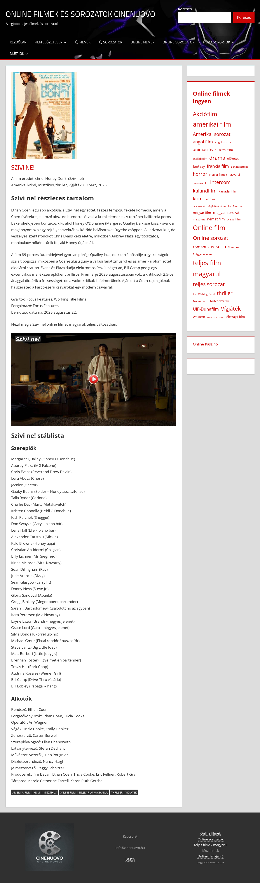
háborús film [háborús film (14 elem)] (200, 183)
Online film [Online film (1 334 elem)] (209, 227)
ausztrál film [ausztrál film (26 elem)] (224, 150)
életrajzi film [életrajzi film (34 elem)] (235, 316)
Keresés (185, 8)
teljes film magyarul (93, 792)
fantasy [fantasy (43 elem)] (199, 166)
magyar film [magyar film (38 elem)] (202, 212)
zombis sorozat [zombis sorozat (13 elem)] (215, 317)
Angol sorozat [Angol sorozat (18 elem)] (223, 142)
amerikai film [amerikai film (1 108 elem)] (212, 124)
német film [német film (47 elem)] (216, 219)
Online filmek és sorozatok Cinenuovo (80, 14)
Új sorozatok (110, 42)
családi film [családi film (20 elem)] (200, 159)
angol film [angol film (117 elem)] (203, 142)
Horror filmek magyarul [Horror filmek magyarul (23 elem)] (224, 175)
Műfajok (17, 53)
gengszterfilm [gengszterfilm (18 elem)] (239, 166)
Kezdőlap (18, 42)
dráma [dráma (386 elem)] (217, 157)
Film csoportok (216, 42)
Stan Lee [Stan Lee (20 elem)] (233, 247)
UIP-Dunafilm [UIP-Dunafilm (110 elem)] (206, 309)
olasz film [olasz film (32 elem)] (234, 219)
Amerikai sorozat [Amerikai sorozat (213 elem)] (211, 134)
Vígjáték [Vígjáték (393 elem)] (231, 308)
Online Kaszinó (205, 344)
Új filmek (83, 42)
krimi (37, 792)
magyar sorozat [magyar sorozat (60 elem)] (226, 212)
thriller (116, 792)
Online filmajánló (210, 856)
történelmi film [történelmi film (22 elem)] (220, 301)
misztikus (50, 792)
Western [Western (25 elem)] (199, 317)
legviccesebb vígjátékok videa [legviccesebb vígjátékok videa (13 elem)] (209, 206)
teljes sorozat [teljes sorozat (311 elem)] (209, 284)
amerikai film (21, 792)
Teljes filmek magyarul (210, 845)
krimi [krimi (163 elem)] (198, 199)
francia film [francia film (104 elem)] (218, 166)
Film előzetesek (48, 42)
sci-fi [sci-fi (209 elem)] (221, 246)
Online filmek (142, 42)
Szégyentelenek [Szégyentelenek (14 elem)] (202, 254)
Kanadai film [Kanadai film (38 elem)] (227, 191)
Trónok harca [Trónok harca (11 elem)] (200, 301)
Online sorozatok (178, 42)
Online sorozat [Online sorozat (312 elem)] (210, 237)
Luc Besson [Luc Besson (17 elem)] (235, 206)
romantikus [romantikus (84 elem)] (203, 246)
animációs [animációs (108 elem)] (203, 149)
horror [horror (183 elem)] (200, 174)
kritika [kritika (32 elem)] (210, 199)
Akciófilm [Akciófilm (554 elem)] (205, 114)
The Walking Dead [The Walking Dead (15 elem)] (204, 294)
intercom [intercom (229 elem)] (220, 182)
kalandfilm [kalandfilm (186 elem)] (204, 190)
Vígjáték (131, 792)
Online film (68, 792)
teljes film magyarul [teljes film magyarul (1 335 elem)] (207, 268)
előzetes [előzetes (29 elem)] (233, 158)
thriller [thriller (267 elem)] (224, 293)
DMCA (130, 859)
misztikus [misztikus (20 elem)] (199, 219)
